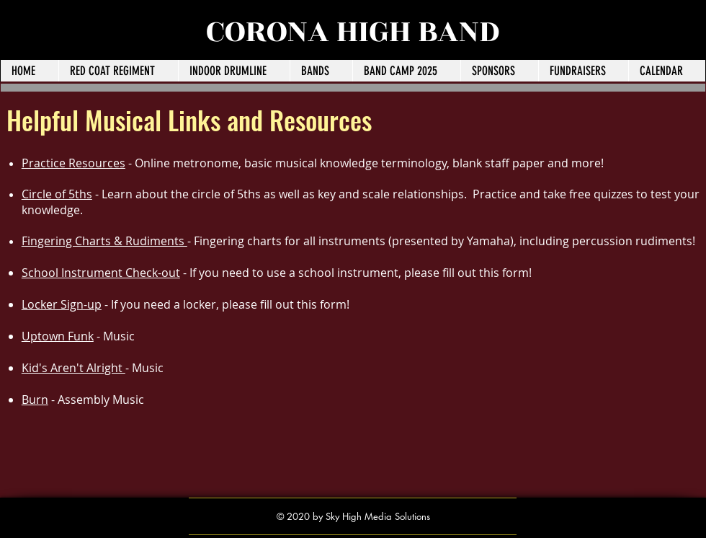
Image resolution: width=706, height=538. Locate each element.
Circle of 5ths (57, 194)
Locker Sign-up (62, 304)
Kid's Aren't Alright (73, 368)
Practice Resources (73, 163)
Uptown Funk (58, 336)
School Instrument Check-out (101, 273)
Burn (35, 399)
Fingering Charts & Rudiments (104, 241)
